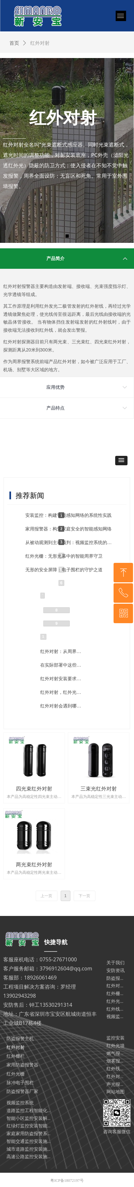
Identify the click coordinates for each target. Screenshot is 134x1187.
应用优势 (55, 387)
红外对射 (40, 43)
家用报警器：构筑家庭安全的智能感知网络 (68, 529)
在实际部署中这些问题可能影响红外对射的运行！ (61, 665)
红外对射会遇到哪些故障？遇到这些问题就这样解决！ (61, 706)
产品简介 (55, 258)
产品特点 (55, 408)
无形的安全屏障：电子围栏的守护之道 (64, 569)
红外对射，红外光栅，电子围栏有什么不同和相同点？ (61, 692)
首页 (14, 43)
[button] (121, 460)
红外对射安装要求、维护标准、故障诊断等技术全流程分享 (61, 678)
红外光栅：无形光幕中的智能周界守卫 (64, 556)
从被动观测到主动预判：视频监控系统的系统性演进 (69, 542)
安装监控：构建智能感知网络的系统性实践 (68, 515)
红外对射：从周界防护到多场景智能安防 (61, 651)
